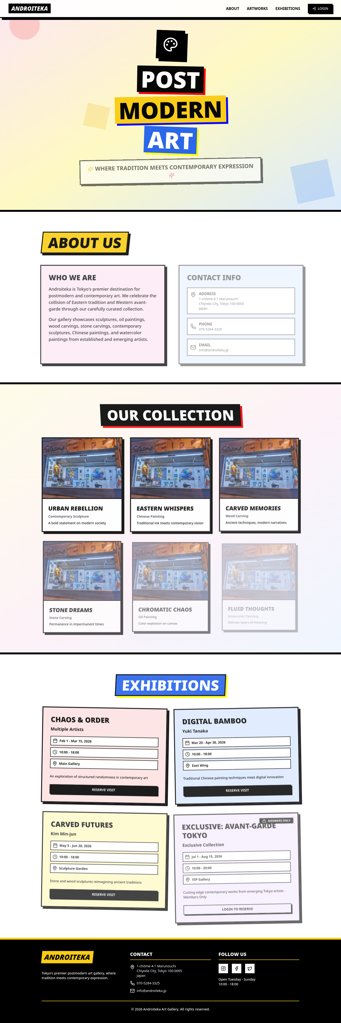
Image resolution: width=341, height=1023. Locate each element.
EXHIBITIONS (287, 8)
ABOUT (232, 8)
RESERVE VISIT (103, 794)
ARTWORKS (257, 8)
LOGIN (320, 8)
